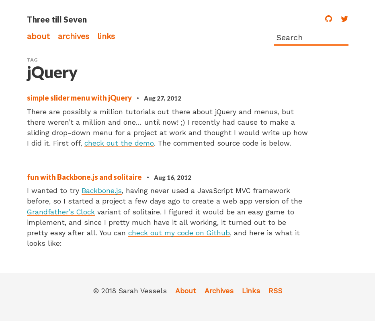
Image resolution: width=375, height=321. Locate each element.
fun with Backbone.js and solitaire (85, 177)
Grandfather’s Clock (61, 212)
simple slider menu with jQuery (80, 97)
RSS (275, 291)
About (38, 36)
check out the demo (119, 143)
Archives (73, 36)
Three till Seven (57, 19)
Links (106, 36)
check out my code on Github (179, 233)
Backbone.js (102, 191)
